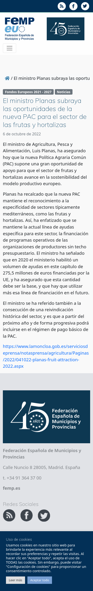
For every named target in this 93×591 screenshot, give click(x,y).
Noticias (63, 92)
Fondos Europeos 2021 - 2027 (28, 92)
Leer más (15, 580)
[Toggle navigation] (9, 48)
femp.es (11, 488)
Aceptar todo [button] (39, 580)
